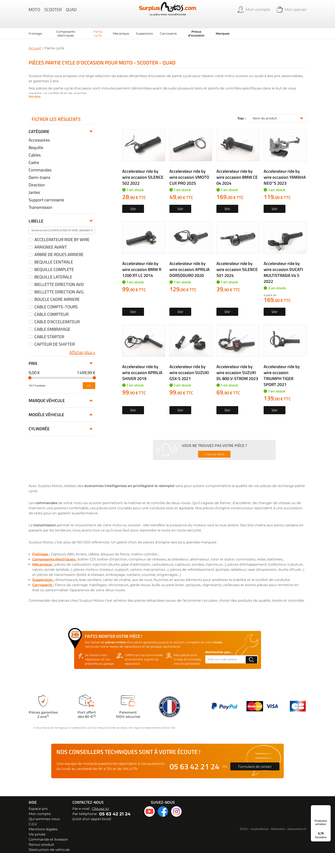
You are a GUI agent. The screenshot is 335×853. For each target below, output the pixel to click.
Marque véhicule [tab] (47, 395)
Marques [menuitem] (222, 28)
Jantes (34, 187)
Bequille (36, 142)
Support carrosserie (46, 194)
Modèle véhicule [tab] (46, 409)
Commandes (40, 164)
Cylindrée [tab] (39, 423)
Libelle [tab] (36, 215)
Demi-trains (39, 172)
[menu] (129, 28)
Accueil (35, 43)
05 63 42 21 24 (194, 761)
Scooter (53, 11)
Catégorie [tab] (39, 126)
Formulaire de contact (255, 761)
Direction (37, 179)
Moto (34, 11)
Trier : (241, 113)
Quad (71, 11)
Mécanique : (43, 559)
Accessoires (39, 135)
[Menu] (328, 807)
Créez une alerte (214, 448)
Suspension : (43, 574)
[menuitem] (35, 28)
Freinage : (41, 549)
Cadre (34, 157)
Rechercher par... (218, 647)
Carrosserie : (43, 580)
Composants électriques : (54, 554)
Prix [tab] (33, 358)
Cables (35, 149)
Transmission (40, 202)
